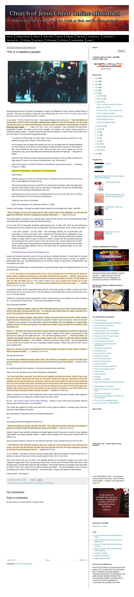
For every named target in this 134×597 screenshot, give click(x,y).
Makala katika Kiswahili (102, 558)
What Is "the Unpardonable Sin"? (106, 366)
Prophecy (36, 37)
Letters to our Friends (102, 556)
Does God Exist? (100, 374)
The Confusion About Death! (104, 341)
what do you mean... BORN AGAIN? (107, 403)
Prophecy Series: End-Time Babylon (107, 333)
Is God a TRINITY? (101, 364)
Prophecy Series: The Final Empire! (107, 331)
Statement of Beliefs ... (102, 356)
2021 (97, 90)
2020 (97, 93)
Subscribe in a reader (100, 526)
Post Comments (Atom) (24, 564)
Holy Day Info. (38, 40)
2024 (97, 81)
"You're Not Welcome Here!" (106, 122)
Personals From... (94, 37)
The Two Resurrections (102, 358)
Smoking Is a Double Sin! (103, 393)
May (98, 138)
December (100, 96)
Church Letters (48, 37)
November (100, 99)
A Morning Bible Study (112, 182)
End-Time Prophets (101, 328)
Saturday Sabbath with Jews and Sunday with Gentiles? (114, 195)
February (100, 147)
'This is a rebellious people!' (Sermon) (109, 104)
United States (49, 483)
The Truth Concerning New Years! (106, 400)
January (100, 150)
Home (47, 560)
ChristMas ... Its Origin (102, 379)
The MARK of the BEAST (103, 348)
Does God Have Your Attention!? (112, 232)
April (98, 141)
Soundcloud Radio (77, 40)
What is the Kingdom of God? (105, 369)
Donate (89, 40)
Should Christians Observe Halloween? (109, 116)
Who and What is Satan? (103, 353)
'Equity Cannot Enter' (103, 107)
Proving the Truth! (101, 351)
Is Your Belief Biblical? (102, 338)
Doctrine (15, 483)
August (99, 129)
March (99, 144)
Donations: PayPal (101, 553)
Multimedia (69, 37)
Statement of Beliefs (23, 37)
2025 (97, 78)
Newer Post (11, 560)
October (100, 102)
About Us (10, 37)
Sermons (59, 37)
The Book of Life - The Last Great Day (109, 110)
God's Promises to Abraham (104, 325)
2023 (97, 84)
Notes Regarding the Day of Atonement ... (109, 323)
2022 (97, 87)
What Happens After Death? (104, 386)
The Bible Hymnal (101, 320)
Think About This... (13, 40)
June (99, 135)
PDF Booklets (51, 40)
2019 (97, 154)
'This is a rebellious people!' (105, 113)
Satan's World (99, 371)
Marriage (98, 377)
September (101, 126)
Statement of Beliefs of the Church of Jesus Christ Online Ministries (109, 177)
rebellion (31, 483)
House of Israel (23, 483)
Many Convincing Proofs (103, 361)
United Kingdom (39, 483)
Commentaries (108, 37)
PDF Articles (64, 40)
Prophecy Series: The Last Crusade (107, 336)
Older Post (83, 560)
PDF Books (27, 40)
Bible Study (80, 37)
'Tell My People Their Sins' (105, 119)
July (98, 132)
